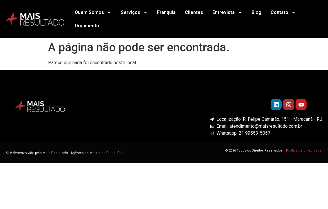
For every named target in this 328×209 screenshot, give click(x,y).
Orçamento (87, 25)
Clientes (194, 12)
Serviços (134, 12)
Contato (283, 12)
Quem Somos (93, 12)
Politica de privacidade (304, 150)
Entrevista (227, 12)
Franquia (166, 12)
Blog (256, 12)
